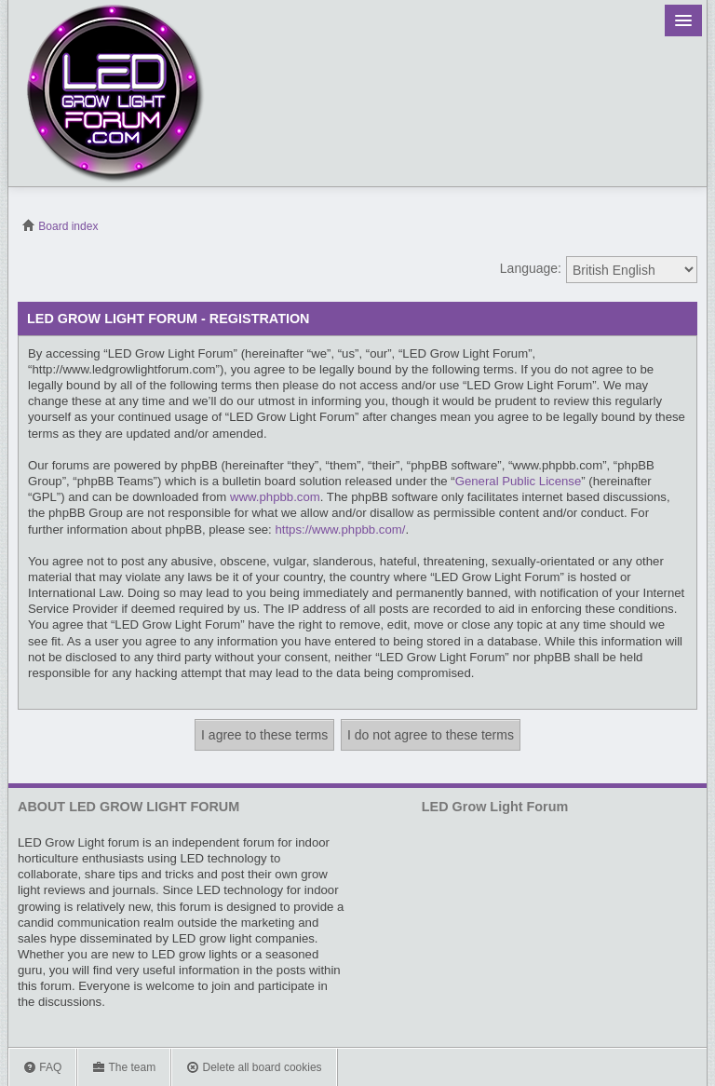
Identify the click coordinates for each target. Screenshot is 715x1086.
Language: (530, 268)
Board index (60, 226)
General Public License (518, 481)
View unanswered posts (658, 226)
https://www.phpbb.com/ (340, 529)
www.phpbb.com (275, 497)
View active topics (687, 226)
